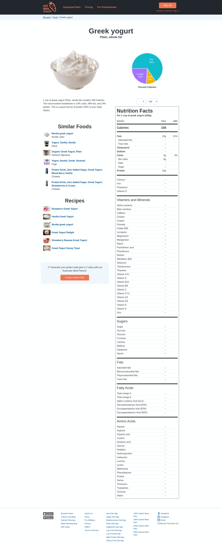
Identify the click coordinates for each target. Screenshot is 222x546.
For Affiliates (90, 520)
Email (161, 520)
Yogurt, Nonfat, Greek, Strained (68, 161)
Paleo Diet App (112, 523)
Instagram (163, 517)
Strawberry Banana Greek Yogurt (69, 240)
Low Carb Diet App (114, 530)
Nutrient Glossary (68, 520)
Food (55, 17)
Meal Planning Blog (69, 523)
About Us (88, 513)
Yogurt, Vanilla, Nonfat (64, 142)
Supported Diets (72, 7)
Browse (47, 17)
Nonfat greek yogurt (62, 133)
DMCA (87, 527)
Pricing (89, 7)
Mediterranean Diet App (116, 520)
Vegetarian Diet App (114, 527)
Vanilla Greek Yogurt (63, 217)
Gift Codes (65, 527)
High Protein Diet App (115, 537)
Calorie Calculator (68, 517)
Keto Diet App (112, 513)
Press (87, 517)
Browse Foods (67, 513)
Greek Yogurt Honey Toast (66, 248)
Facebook (163, 513)
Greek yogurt (111, 31)
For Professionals (106, 7)
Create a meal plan (75, 277)
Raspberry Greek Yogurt (65, 209)
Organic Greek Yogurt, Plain (67, 151)
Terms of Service (92, 530)
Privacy (88, 523)
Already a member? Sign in (167, 11)
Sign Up (168, 5)
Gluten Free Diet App (115, 540)
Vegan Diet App (112, 517)
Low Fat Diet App (113, 534)
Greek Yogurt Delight (63, 232)
